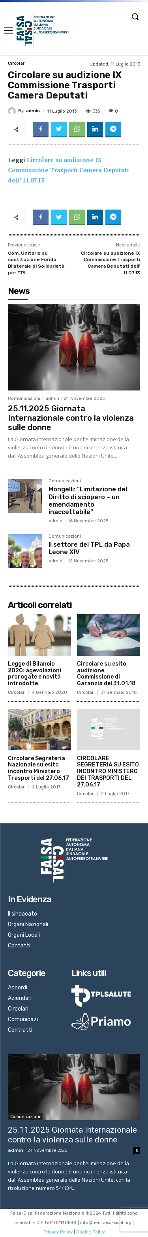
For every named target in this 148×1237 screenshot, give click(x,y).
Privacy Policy (58, 1232)
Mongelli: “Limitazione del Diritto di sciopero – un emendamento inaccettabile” (88, 500)
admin (33, 111)
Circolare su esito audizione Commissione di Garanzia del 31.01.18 (106, 673)
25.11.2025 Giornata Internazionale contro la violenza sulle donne (71, 418)
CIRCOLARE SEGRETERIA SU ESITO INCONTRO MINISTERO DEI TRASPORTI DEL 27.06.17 (108, 771)
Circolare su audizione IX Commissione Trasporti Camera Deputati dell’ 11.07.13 (68, 170)
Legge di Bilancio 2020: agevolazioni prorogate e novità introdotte (34, 673)
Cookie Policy (90, 1232)
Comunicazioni (24, 398)
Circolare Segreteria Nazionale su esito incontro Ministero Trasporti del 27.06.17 (38, 768)
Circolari (17, 63)
